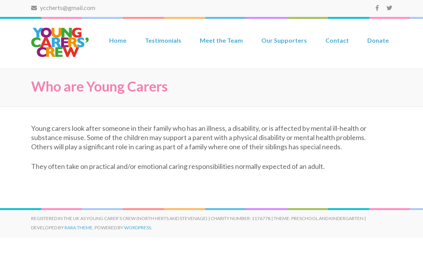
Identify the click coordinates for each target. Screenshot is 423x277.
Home (117, 40)
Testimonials (163, 40)
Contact (337, 40)
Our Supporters (284, 40)
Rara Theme (79, 227)
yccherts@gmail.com (63, 7)
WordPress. (138, 227)
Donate (378, 40)
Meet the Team (221, 40)
